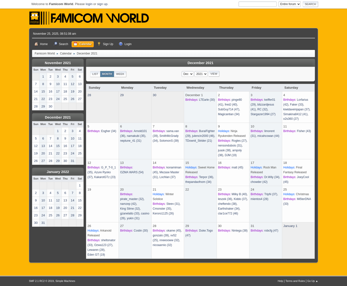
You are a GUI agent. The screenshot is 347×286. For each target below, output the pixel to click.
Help (280, 280)
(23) (105, 177)
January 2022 (58, 172)
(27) (263, 114)
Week (120, 74)
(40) (231, 104)
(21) (198, 140)
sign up (102, 4)
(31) (130, 140)
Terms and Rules (295, 280)
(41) (295, 114)
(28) (259, 199)
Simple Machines (65, 280)
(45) (237, 167)
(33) (296, 104)
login (89, 4)
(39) (169, 140)
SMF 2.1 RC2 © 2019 (41, 280)
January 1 (290, 226)
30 (154, 95)
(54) (131, 172)
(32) (262, 109)
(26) (163, 213)
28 (89, 95)
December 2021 (58, 117)
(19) (231, 155)
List (95, 74)
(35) (136, 136)
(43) (304, 131)
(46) (203, 136)
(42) (259, 182)
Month (107, 74)
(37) (296, 109)
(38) (224, 150)
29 (122, 95)
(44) (268, 136)
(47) (228, 109)
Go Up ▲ (312, 280)
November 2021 (58, 63)
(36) (206, 177)
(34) (229, 114)
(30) (207, 99)
